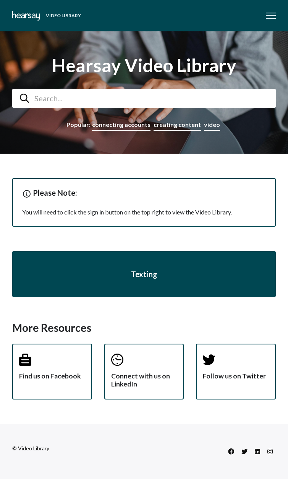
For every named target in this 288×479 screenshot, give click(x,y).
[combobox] (144, 98)
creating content (177, 124)
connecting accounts (121, 124)
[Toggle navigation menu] (271, 15)
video (212, 124)
